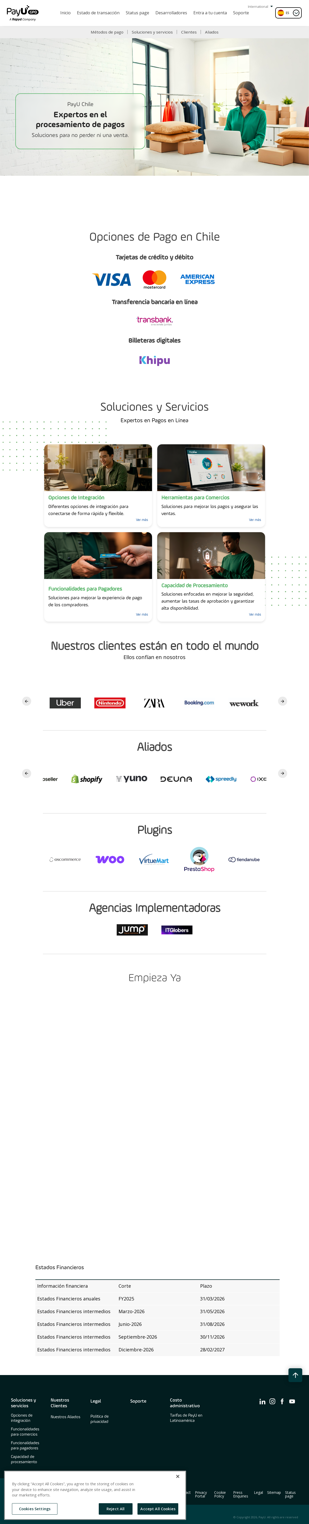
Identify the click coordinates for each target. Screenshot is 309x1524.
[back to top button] (295, 1375)
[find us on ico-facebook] (282, 1401)
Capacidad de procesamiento (24, 1459)
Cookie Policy (220, 1494)
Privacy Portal (201, 1494)
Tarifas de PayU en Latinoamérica (186, 1418)
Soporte (138, 1401)
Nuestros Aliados (65, 1417)
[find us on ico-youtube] (292, 1401)
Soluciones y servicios (152, 32)
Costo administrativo (185, 1403)
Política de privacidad (99, 1419)
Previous (26, 701)
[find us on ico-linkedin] (262, 1401)
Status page (290, 1494)
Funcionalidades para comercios (25, 1432)
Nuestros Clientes (60, 1403)
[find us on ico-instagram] (272, 1401)
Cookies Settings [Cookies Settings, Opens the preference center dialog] (34, 1508)
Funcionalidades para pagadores (25, 1445)
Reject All (115, 1508)
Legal (95, 1401)
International (260, 6)
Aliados (212, 32)
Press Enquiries (240, 1494)
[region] (95, 1495)
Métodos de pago (107, 32)
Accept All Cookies (157, 1508)
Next (282, 701)
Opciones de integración (21, 1418)
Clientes (189, 32)
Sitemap (274, 1492)
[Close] (177, 1476)
